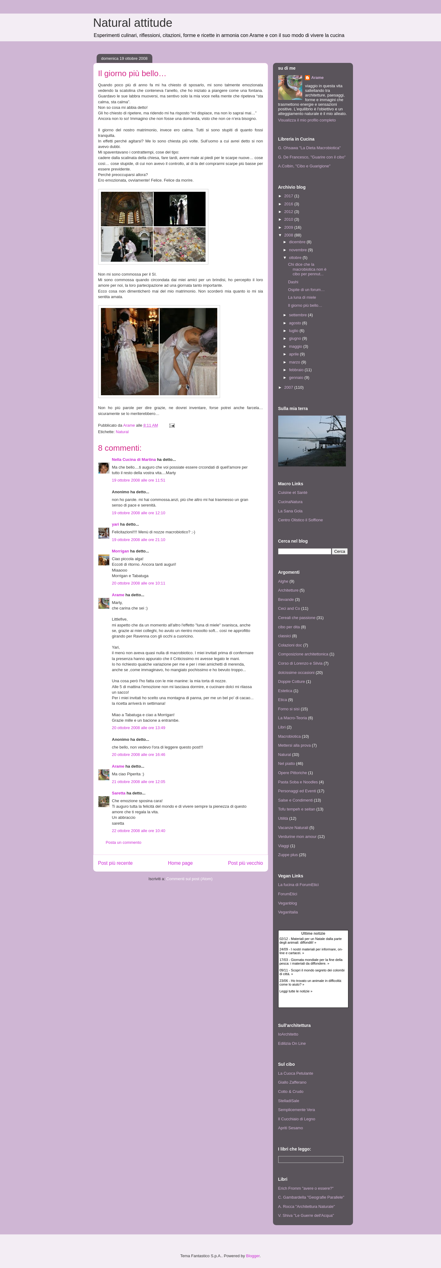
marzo (295, 362)
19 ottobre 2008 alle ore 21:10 (138, 539)
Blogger (253, 1256)
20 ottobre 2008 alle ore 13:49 (138, 727)
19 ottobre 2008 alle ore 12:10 (138, 513)
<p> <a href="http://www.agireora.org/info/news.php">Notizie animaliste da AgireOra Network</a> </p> (313, 969)
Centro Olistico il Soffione (300, 520)
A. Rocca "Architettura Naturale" (306, 1206)
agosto (295, 323)
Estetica (285, 690)
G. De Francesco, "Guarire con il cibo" (312, 157)
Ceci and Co (289, 608)
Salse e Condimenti (295, 800)
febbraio (297, 369)
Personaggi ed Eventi (297, 791)
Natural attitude (133, 22)
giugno (295, 338)
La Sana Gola (290, 511)
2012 (289, 211)
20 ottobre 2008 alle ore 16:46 (138, 754)
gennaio (296, 377)
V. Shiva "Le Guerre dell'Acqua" (306, 1215)
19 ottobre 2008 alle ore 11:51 (138, 480)
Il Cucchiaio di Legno (296, 1119)
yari (115, 524)
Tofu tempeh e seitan (296, 809)
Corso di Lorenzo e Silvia (300, 663)
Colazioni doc (290, 645)
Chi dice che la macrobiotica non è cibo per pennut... (307, 269)
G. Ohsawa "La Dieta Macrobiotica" (309, 148)
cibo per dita (289, 627)
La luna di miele (302, 297)
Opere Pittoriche (292, 772)
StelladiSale (288, 1100)
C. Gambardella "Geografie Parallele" (311, 1197)
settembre (298, 315)
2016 (289, 204)
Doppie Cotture (291, 681)
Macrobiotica (289, 736)
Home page (180, 863)
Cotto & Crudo (290, 1091)
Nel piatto (286, 763)
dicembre (298, 242)
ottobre (296, 257)
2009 (289, 227)
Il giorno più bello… (305, 305)
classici (284, 636)
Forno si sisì (289, 709)
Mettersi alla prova (294, 745)
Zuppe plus (288, 854)
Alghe (283, 581)
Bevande (286, 599)
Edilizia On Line (292, 1043)
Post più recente (115, 863)
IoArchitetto (288, 1034)
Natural (122, 431)
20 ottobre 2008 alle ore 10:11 (138, 583)
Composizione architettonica (303, 654)
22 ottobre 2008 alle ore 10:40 (138, 830)
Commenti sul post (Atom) (189, 878)
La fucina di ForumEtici (298, 884)
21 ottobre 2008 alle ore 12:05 (138, 781)
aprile (294, 354)
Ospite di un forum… (306, 289)
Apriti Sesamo (290, 1128)
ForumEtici (287, 894)
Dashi (293, 282)
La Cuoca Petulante (295, 1073)
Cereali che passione (296, 617)
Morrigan (120, 551)
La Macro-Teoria (292, 718)
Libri (282, 727)
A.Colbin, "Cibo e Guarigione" (304, 166)
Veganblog (287, 903)
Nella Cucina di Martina (134, 459)
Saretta (119, 793)
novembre (298, 250)
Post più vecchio (245, 863)
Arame (118, 595)
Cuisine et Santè (292, 492)
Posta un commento (124, 842)
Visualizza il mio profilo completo (307, 120)
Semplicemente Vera (296, 1109)
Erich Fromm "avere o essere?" (306, 1188)
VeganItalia (288, 912)
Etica (282, 699)
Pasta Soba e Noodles (298, 782)
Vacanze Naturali (293, 827)
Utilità (283, 818)
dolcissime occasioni (296, 672)
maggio (296, 346)
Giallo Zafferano (292, 1082)
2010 (289, 219)
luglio (294, 330)
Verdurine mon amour (297, 836)
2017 (289, 196)
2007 (289, 387)
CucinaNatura (290, 501)
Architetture (288, 590)
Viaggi (283, 845)
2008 (289, 235)
